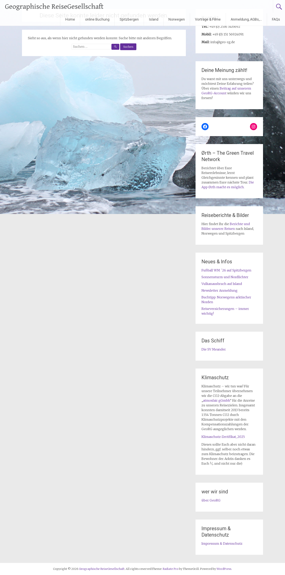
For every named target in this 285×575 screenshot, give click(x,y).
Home (70, 19)
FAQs (276, 19)
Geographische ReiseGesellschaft (54, 7)
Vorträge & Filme (208, 19)
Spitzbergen (129, 19)
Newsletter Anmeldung (219, 290)
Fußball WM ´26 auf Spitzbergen (226, 270)
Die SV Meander (213, 349)
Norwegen (176, 19)
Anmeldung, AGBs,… (246, 19)
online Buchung (97, 19)
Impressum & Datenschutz (221, 543)
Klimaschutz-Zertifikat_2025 (223, 437)
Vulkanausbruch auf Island (221, 284)
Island (153, 19)
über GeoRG (210, 500)
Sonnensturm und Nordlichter (224, 277)
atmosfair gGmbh (216, 400)
